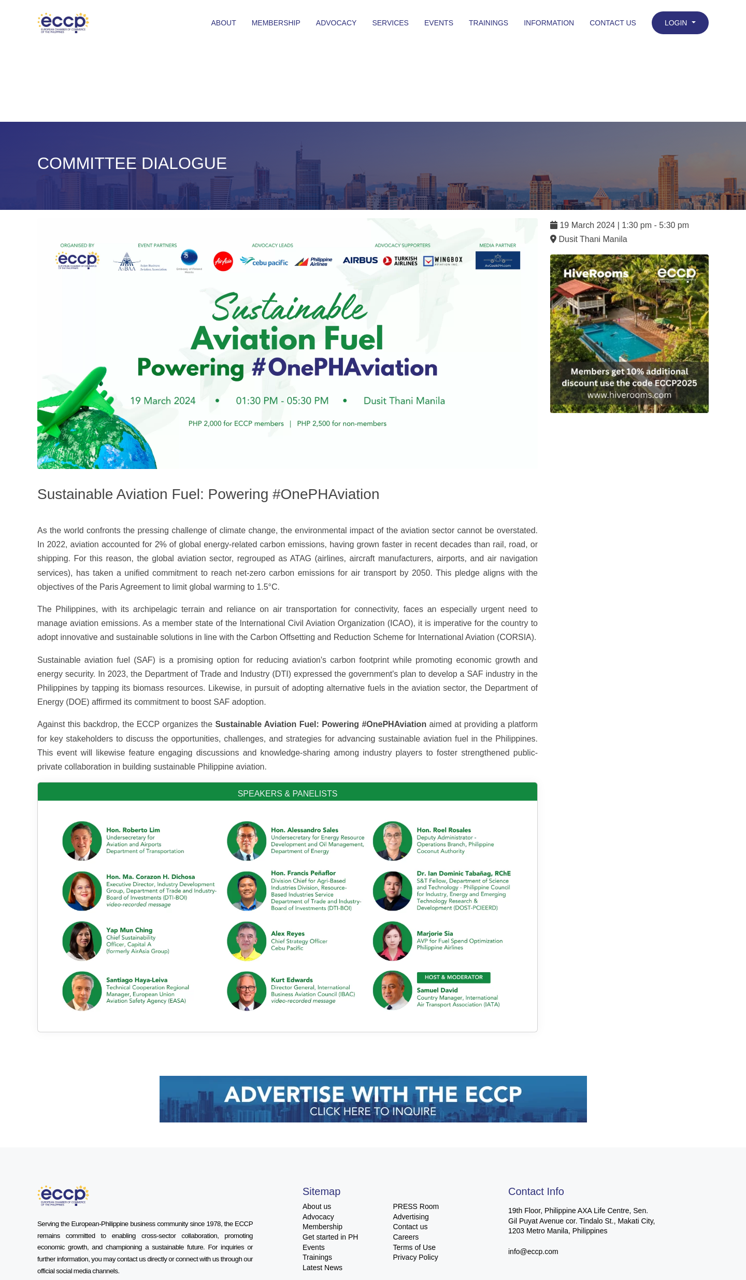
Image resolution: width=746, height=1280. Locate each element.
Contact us (410, 1226)
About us (317, 1206)
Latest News (322, 1267)
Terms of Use (414, 1247)
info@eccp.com (533, 1251)
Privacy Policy (415, 1257)
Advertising (411, 1217)
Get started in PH (330, 1237)
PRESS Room (416, 1206)
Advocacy (336, 23)
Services (390, 23)
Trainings (488, 23)
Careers (406, 1237)
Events (438, 23)
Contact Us (613, 23)
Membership (276, 23)
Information (549, 23)
